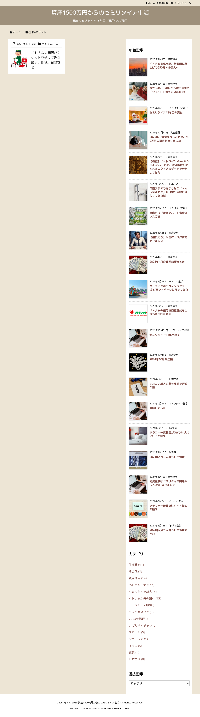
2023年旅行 (139, 619)
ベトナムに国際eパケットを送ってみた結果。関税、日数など (45, 60)
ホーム (151, 3)
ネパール (137, 632)
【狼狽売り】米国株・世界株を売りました (168, 239)
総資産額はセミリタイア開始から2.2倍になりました (168, 483)
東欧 (134, 652)
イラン (135, 646)
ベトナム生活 (50, 44)
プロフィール (184, 3)
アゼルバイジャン (142, 626)
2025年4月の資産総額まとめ (167, 262)
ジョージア (138, 639)
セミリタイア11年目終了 (164, 335)
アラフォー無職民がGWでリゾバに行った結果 (169, 434)
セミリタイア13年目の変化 (165, 112)
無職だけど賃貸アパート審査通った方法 (168, 214)
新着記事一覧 (166, 3)
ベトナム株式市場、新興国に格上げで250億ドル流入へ (168, 65)
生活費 (136, 565)
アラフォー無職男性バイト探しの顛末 (168, 507)
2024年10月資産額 (161, 359)
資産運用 (139, 578)
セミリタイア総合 (143, 592)
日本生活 (137, 659)
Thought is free (121, 708)
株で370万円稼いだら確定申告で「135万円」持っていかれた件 (169, 90)
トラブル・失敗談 (142, 605)
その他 (135, 571)
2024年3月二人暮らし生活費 (167, 457)
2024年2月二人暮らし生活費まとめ (168, 532)
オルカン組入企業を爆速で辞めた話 (168, 385)
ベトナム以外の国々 (145, 598)
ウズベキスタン (141, 612)
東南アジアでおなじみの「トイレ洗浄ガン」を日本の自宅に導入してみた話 (168, 192)
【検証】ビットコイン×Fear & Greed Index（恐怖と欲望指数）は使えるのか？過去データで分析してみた (169, 166)
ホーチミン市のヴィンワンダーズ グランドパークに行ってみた (168, 288)
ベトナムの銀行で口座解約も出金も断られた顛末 (168, 312)
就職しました (157, 408)
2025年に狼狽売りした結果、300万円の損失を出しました (169, 138)
